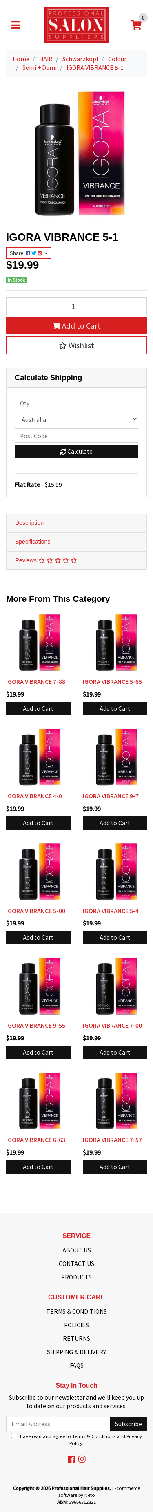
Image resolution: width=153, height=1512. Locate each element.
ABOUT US (76, 1250)
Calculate (76, 451)
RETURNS (76, 1338)
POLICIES (76, 1325)
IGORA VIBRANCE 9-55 (35, 1025)
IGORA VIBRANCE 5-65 (112, 681)
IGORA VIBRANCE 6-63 (35, 1140)
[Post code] (76, 435)
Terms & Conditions (93, 1436)
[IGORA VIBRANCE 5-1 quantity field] (76, 306)
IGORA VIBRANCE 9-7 (111, 796)
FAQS (77, 1365)
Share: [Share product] (27, 253)
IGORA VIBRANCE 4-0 (34, 796)
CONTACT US (76, 1263)
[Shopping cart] (136, 25)
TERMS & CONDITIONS (76, 1311)
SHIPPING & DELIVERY (76, 1352)
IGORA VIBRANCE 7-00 (112, 1025)
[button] (76, 345)
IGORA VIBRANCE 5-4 (111, 911)
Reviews (46, 560)
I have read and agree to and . (76, 1439)
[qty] (76, 403)
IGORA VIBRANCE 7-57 (112, 1140)
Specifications (32, 541)
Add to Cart (76, 325)
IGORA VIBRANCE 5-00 (35, 911)
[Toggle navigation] (15, 25)
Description (29, 523)
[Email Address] (58, 1424)
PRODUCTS (76, 1277)
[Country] (76, 419)
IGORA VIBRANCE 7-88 (35, 681)
